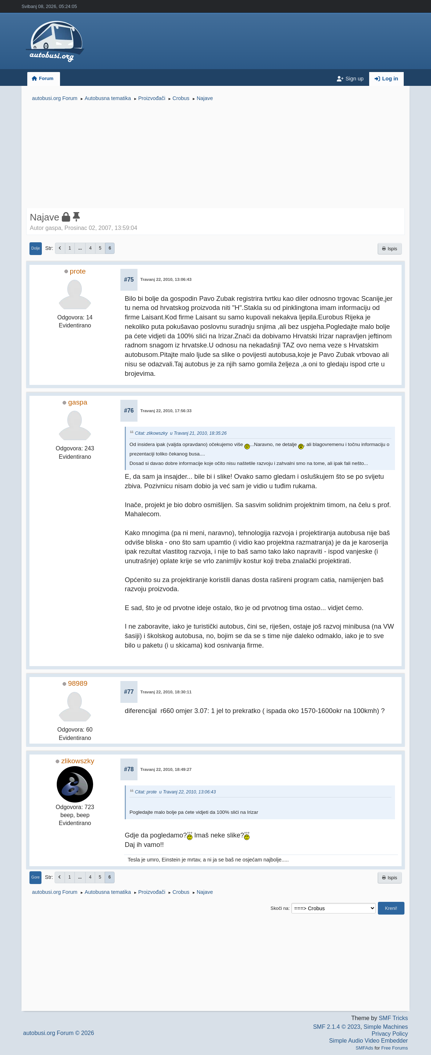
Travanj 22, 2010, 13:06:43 (166, 279)
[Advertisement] (215, 156)
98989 (77, 683)
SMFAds (364, 1048)
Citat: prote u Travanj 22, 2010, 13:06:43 (175, 792)
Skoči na (279, 908)
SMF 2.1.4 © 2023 (336, 1027)
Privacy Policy (390, 1034)
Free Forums (394, 1048)
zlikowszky (77, 761)
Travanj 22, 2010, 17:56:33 (166, 411)
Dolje (35, 248)
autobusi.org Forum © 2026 (58, 1033)
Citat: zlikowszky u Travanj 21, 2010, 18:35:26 (181, 433)
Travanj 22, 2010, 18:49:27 (166, 769)
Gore (35, 877)
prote (78, 271)
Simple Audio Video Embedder (368, 1041)
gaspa (77, 402)
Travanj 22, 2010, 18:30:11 (166, 692)
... (80, 248)
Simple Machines (386, 1027)
